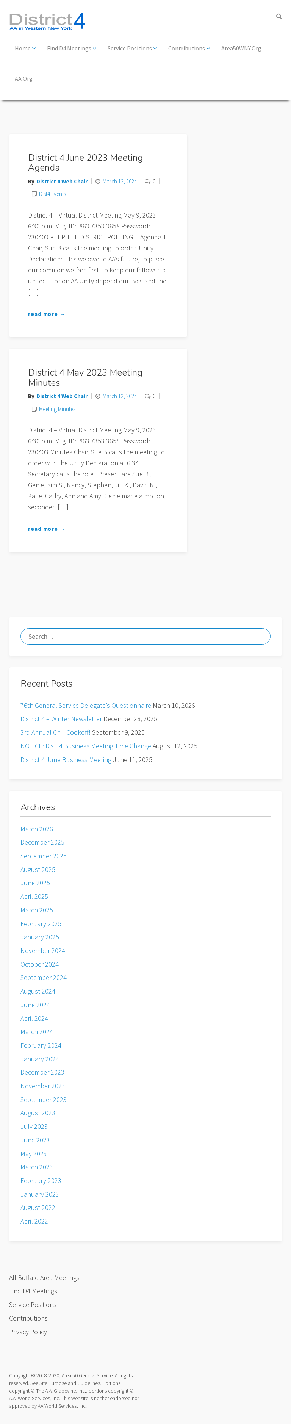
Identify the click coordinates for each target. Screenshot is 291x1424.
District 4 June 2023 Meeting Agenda (85, 163)
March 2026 (36, 829)
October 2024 (39, 964)
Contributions (189, 48)
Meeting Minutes (57, 409)
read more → (47, 314)
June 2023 (35, 1140)
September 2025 (43, 855)
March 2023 (36, 1167)
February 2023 (40, 1180)
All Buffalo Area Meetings (44, 1277)
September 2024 (43, 977)
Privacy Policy (28, 1331)
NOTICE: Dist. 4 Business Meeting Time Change (85, 746)
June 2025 (35, 882)
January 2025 (39, 937)
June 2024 (35, 1004)
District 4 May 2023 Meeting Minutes (85, 377)
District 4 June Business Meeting (65, 759)
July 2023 (34, 1126)
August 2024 (37, 991)
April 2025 (34, 896)
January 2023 (39, 1194)
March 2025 (36, 910)
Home (25, 48)
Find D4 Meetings (71, 48)
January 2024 (39, 1059)
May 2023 (33, 1153)
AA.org (24, 78)
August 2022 (37, 1207)
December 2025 (42, 842)
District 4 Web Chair (62, 181)
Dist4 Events (52, 193)
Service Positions (132, 48)
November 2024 (42, 950)
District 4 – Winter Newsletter (61, 718)
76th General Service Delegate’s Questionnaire (85, 705)
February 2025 (40, 923)
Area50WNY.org (241, 48)
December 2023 (42, 1072)
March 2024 (36, 1031)
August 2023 (37, 1112)
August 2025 (37, 869)
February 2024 (40, 1045)
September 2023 (43, 1099)
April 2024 (34, 1018)
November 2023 (42, 1085)
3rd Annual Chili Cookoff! (55, 732)
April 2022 (34, 1221)
